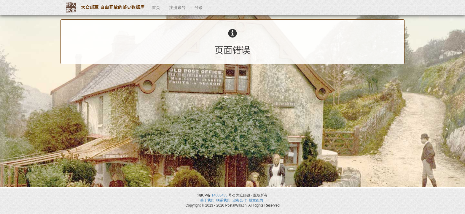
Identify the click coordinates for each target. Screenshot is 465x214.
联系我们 (223, 200)
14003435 (219, 195)
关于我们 (207, 200)
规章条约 (256, 200)
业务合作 (239, 200)
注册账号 (177, 7)
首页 (156, 7)
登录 (199, 7)
